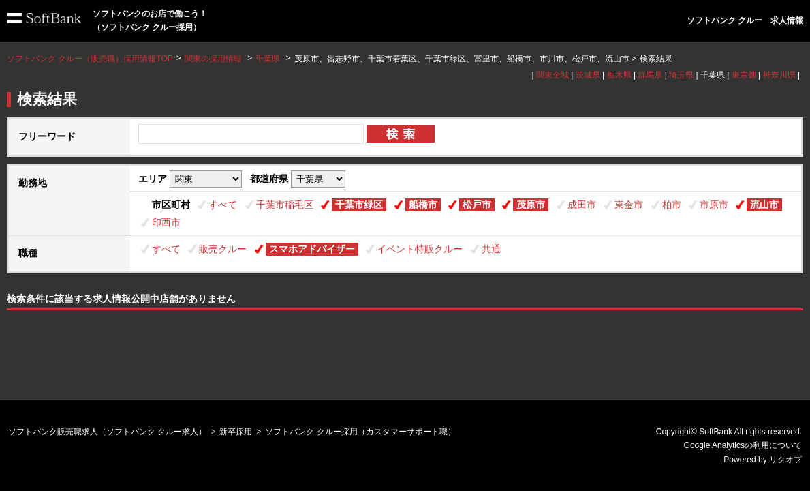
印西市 (166, 222)
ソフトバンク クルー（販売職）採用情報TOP (90, 58)
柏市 (671, 204)
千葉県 (267, 58)
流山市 (764, 204)
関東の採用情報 (214, 58)
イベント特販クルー (420, 248)
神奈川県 (779, 75)
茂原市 (530, 204)
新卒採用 (235, 431)
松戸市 (477, 204)
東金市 (628, 204)
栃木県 (619, 75)
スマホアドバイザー (312, 248)
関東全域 (552, 75)
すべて (222, 204)
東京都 (744, 75)
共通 (491, 248)
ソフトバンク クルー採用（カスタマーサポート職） (360, 431)
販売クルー (223, 248)
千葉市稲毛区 (284, 204)
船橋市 (423, 204)
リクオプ (785, 459)
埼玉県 (681, 75)
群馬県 (650, 75)
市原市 (714, 204)
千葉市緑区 (359, 204)
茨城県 (588, 75)
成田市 (581, 204)
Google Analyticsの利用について (743, 445)
